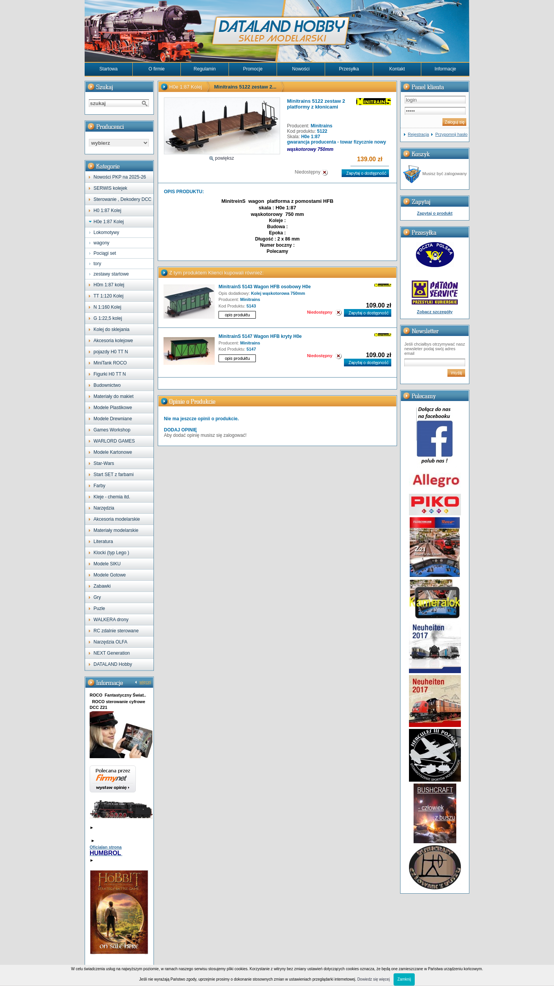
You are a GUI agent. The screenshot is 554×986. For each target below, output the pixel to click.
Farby (99, 485)
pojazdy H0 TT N (110, 351)
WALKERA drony (110, 619)
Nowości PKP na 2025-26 (119, 177)
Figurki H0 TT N (109, 374)
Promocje (253, 69)
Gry (97, 597)
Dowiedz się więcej (373, 979)
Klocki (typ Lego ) (111, 552)
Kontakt (397, 69)
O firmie (157, 69)
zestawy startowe (111, 274)
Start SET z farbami (113, 474)
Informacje (445, 69)
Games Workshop (111, 430)
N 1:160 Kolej (107, 307)
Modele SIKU (107, 564)
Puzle (99, 608)
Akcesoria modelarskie (116, 519)
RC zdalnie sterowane (115, 630)
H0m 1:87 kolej (108, 284)
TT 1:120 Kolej (108, 296)
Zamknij (404, 979)
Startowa (108, 69)
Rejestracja (418, 134)
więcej (145, 682)
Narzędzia (103, 508)
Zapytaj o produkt (434, 213)
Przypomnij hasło (451, 134)
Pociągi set (104, 253)
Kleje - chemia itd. (111, 497)
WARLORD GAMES (114, 441)
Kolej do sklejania (111, 329)
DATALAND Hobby (112, 664)
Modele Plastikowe (112, 407)
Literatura (103, 541)
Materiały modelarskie (115, 530)
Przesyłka (349, 69)
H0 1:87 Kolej (107, 210)
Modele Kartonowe (112, 452)
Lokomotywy (106, 232)
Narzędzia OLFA (110, 642)
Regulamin (204, 69)
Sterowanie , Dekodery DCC (122, 199)
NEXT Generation (111, 653)
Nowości (300, 69)
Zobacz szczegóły (435, 311)
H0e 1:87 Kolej (108, 221)
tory (97, 263)
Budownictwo (107, 385)
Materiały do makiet (113, 396)
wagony (101, 243)
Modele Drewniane (112, 418)
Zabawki (102, 586)
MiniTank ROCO (110, 363)
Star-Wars (103, 463)
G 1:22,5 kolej (107, 318)
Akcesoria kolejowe (113, 340)
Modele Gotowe (109, 575)
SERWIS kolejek (110, 188)
